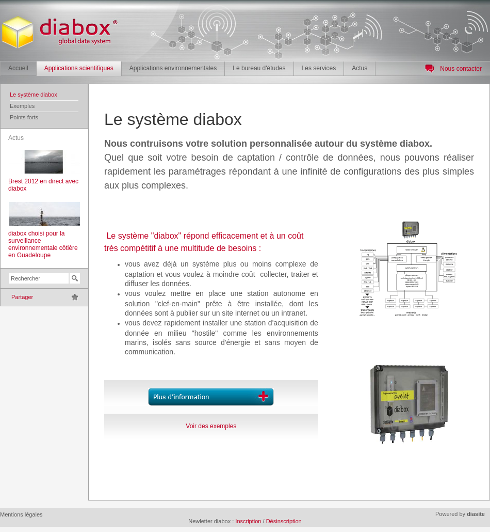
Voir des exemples (211, 426)
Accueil (18, 68)
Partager (22, 297)
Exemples (22, 106)
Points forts (24, 117)
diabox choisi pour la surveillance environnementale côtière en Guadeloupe (43, 244)
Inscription (248, 521)
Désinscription (284, 521)
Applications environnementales (173, 68)
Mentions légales (21, 514)
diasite (476, 514)
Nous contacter (461, 68)
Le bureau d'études (259, 68)
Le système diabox (33, 94)
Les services (319, 68)
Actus (359, 68)
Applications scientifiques (78, 68)
